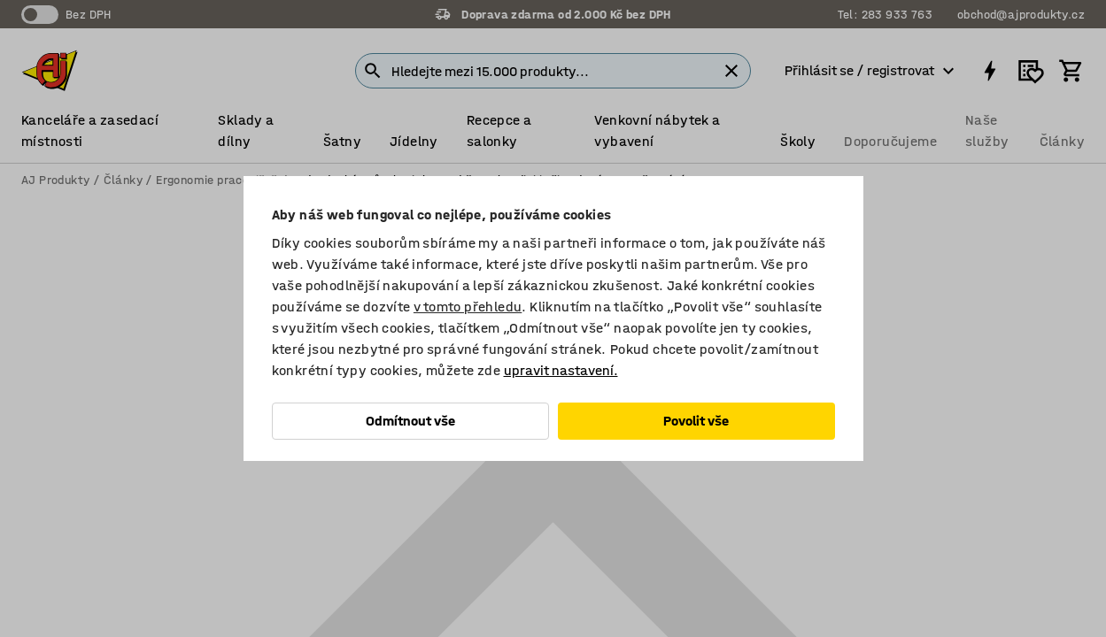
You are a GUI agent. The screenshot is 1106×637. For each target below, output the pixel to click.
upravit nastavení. (561, 370)
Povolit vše (696, 420)
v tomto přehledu (468, 306)
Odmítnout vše (410, 420)
